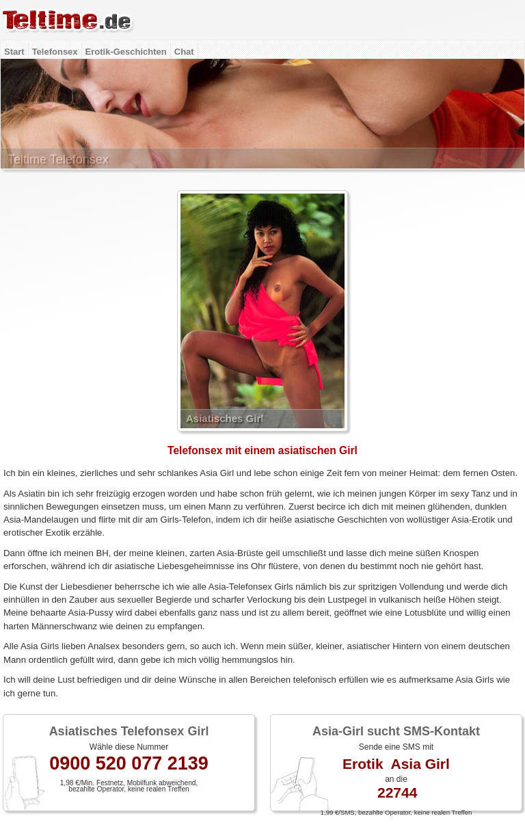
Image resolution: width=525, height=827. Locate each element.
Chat (184, 52)
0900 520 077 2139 (128, 763)
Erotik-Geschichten (126, 52)
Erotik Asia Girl (396, 764)
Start (14, 52)
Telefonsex (55, 52)
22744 (397, 792)
